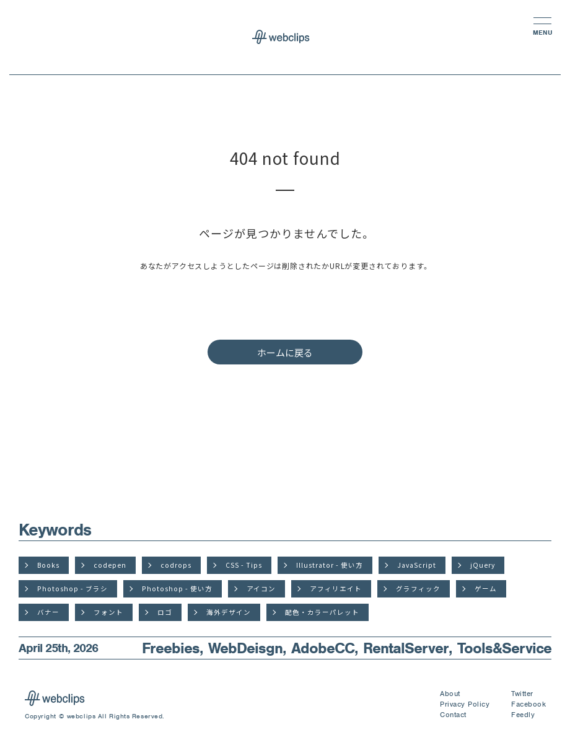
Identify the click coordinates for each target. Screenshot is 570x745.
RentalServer (406, 648)
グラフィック (418, 588)
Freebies (171, 648)
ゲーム (486, 588)
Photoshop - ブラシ (72, 588)
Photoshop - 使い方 (177, 588)
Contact (453, 715)
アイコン (261, 588)
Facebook (528, 704)
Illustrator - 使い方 (329, 565)
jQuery (482, 565)
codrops (175, 565)
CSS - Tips (244, 565)
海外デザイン (228, 612)
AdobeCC (322, 648)
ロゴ (164, 612)
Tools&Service (504, 648)
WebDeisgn (245, 648)
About (450, 694)
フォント (108, 612)
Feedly (523, 715)
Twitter (522, 694)
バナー (48, 612)
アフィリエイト (336, 588)
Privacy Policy (464, 704)
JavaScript (416, 565)
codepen (110, 565)
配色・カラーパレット (322, 612)
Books (48, 565)
